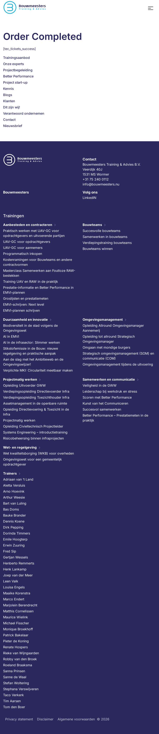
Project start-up (15, 82)
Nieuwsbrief (12, 126)
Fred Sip (9, 551)
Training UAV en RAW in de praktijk (30, 281)
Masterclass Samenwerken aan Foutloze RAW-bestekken (39, 273)
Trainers (10, 473)
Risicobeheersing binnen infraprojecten (33, 438)
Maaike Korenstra (16, 593)
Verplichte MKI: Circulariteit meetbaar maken (38, 370)
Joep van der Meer (18, 575)
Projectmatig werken (20, 379)
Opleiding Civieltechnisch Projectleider (33, 426)
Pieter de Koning (16, 641)
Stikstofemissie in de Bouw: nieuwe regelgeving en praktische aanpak (30, 350)
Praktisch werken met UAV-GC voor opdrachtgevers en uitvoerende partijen (34, 233)
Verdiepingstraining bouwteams (107, 243)
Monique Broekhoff (18, 629)
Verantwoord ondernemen (23, 113)
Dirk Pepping (13, 527)
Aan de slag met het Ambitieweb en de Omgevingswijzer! (33, 361)
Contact (9, 120)
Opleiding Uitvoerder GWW (24, 385)
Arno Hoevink (13, 491)
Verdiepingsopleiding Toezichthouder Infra (36, 397)
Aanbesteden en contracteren (27, 225)
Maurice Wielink (15, 617)
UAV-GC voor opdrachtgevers (26, 242)
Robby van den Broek (20, 659)
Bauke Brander (14, 515)
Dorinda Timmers (16, 533)
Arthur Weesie (14, 497)
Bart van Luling (14, 503)
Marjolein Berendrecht (20, 605)
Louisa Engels (14, 587)
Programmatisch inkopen (22, 254)
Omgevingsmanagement (103, 319)
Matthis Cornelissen (18, 611)
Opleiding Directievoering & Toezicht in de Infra (36, 411)
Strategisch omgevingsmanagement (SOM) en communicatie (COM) (118, 355)
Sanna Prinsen (14, 671)
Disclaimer (45, 719)
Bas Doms (11, 509)
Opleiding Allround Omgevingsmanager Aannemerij (113, 328)
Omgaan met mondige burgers (106, 347)
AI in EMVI (11, 336)
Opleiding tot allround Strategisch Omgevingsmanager (109, 338)
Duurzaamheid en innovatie (25, 319)
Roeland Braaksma (17, 665)
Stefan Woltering (16, 683)
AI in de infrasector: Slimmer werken (31, 342)
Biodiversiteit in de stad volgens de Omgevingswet (30, 328)
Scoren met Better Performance (107, 397)
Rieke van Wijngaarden (21, 653)
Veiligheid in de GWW (100, 385)
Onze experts (13, 64)
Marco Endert (13, 599)
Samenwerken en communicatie (109, 379)
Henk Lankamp (14, 569)
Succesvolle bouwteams (101, 231)
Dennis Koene (13, 521)
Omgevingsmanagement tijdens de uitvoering (118, 364)
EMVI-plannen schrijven (21, 310)
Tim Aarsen (12, 701)
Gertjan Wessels (15, 557)
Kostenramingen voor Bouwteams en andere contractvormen (37, 262)
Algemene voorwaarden (76, 719)
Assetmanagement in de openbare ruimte (35, 403)
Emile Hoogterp (15, 539)
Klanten (9, 101)
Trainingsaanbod (16, 58)
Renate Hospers (15, 647)
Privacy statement (19, 719)
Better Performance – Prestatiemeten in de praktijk (115, 417)
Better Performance (18, 76)
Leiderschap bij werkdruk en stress (110, 391)
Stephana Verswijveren (21, 689)
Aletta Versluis (14, 485)
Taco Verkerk (13, 695)
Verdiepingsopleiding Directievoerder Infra (36, 391)
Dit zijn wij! (11, 107)
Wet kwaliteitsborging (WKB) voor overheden (38, 453)
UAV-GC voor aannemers (22, 248)
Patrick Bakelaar (15, 635)
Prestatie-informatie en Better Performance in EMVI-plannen (38, 290)
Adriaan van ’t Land (18, 479)
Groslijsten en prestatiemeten (25, 298)
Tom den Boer (14, 707)
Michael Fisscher (16, 623)
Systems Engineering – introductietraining (35, 432)
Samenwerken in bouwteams (105, 237)
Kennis (8, 89)
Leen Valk (10, 581)
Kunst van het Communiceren (105, 403)
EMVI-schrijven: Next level (23, 304)
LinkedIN (89, 198)
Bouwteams (92, 225)
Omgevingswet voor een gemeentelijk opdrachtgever (32, 461)
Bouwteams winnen (98, 249)
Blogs (7, 95)
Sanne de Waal (14, 677)
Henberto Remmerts (18, 563)
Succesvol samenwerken (102, 409)
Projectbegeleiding (18, 70)
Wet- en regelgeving (20, 447)
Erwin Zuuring (14, 545)
